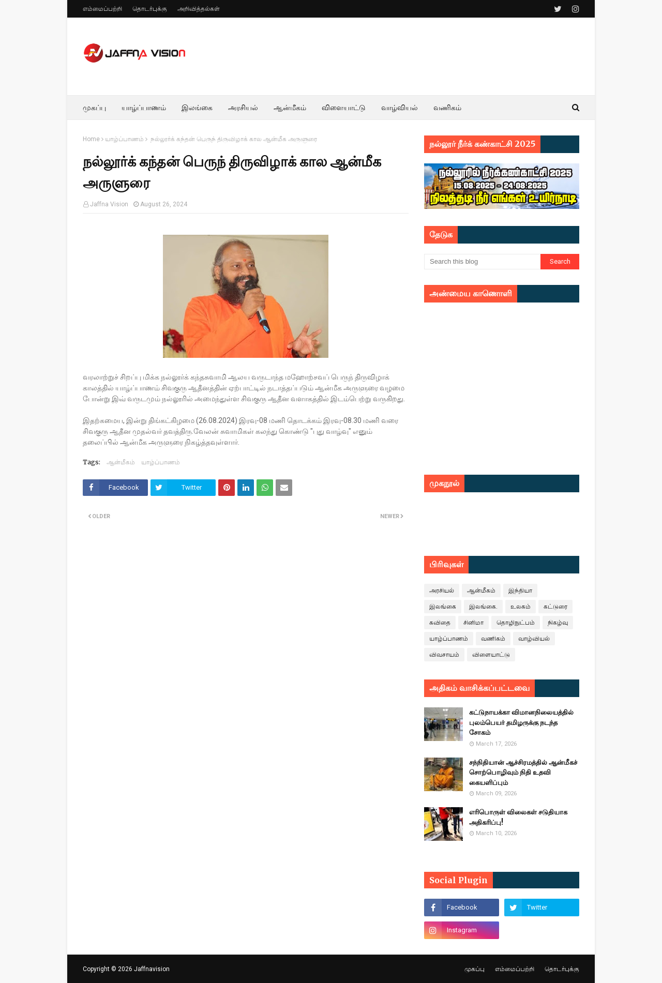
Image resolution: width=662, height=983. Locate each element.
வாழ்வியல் (534, 638)
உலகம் (520, 606)
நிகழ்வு (558, 622)
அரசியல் (441, 590)
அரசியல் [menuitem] (243, 107)
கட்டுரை (555, 606)
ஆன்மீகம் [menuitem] (290, 107)
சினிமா (473, 622)
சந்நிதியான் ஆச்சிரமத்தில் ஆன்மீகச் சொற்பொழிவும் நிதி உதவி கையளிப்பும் (523, 772)
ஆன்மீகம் (121, 462)
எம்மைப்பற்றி (102, 8)
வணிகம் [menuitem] (447, 107)
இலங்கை (442, 606)
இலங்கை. (483, 606)
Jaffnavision (152, 969)
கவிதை (439, 622)
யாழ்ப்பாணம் (124, 139)
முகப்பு (474, 969)
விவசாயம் (444, 654)
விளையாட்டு (491, 654)
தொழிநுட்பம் (515, 622)
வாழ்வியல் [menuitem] (399, 107)
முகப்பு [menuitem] (94, 107)
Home (91, 139)
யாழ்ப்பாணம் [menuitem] (144, 107)
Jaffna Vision (109, 204)
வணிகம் (493, 638)
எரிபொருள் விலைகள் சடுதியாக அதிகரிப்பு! (518, 817)
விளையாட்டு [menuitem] (344, 107)
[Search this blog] (482, 261)
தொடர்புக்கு (149, 8)
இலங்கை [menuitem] (197, 107)
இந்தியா (520, 590)
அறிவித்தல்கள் (198, 8)
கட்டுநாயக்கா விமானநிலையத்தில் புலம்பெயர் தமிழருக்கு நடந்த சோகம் (521, 722)
